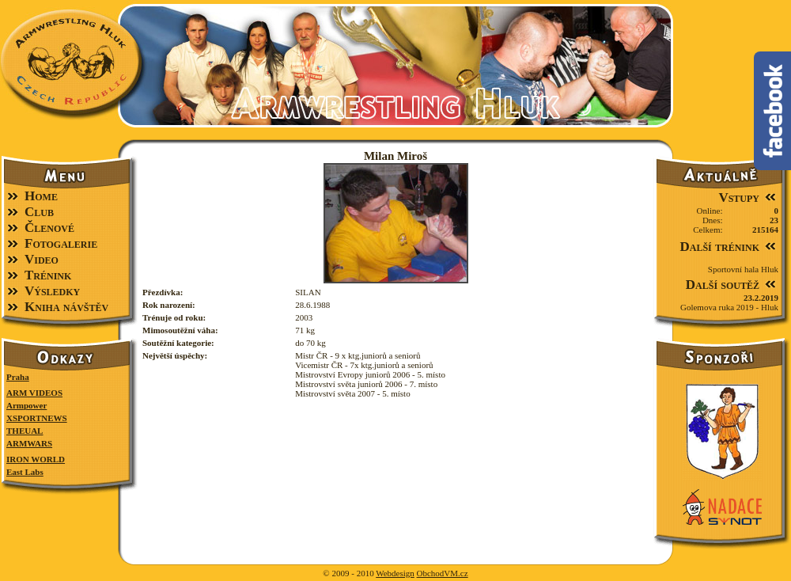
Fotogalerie (61, 243)
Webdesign (395, 573)
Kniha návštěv (66, 306)
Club (39, 211)
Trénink (48, 275)
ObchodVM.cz (442, 573)
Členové (49, 227)
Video (42, 259)
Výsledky (52, 290)
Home (41, 195)
